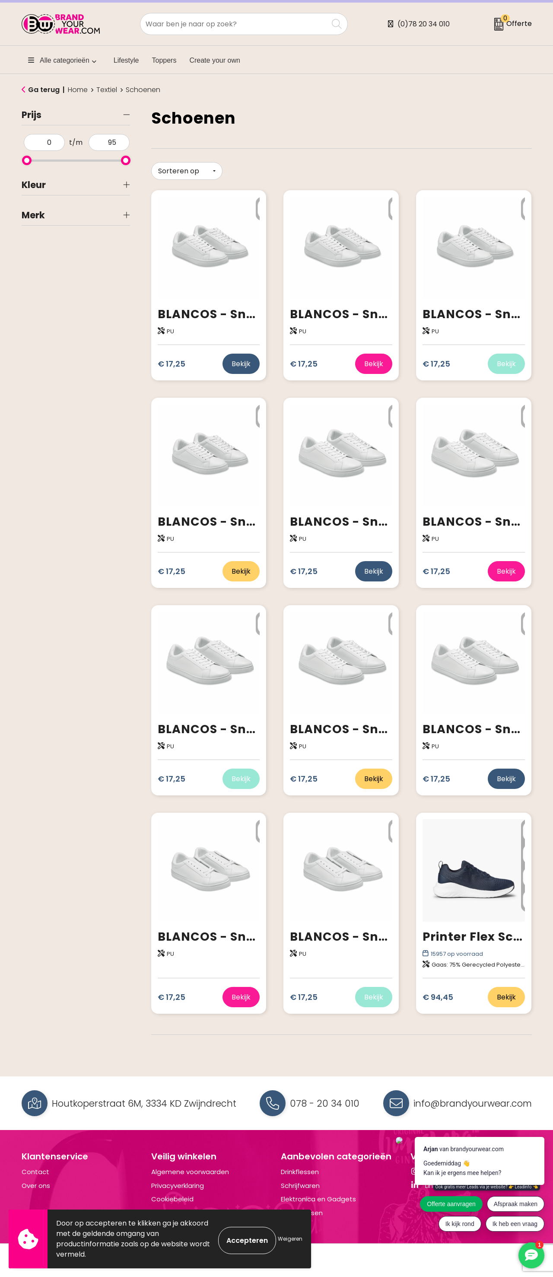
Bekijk (241, 361)
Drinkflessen (300, 1168)
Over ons (36, 1182)
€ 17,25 (171, 361)
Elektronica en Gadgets (318, 1195)
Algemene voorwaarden (190, 1168)
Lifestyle (126, 60)
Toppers (164, 60)
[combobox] (234, 24)
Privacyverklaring (177, 1182)
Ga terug (44, 90)
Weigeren (290, 1238)
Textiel (106, 90)
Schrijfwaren (300, 1182)
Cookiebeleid (172, 1195)
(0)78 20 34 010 (423, 24)
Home (78, 90)
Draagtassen (302, 1209)
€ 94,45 (438, 994)
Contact (35, 1168)
